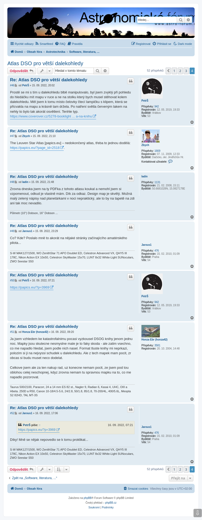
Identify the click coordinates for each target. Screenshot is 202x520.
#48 (12, 182)
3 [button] (186, 70)
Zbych (145, 145)
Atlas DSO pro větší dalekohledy (45, 63)
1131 (157, 182)
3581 (157, 345)
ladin (144, 176)
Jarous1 (146, 244)
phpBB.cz (110, 502)
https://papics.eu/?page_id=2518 (35, 148)
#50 (12, 280)
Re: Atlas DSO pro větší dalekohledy (48, 79)
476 (156, 250)
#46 (12, 85)
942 (156, 106)
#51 (12, 331)
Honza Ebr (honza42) (154, 339)
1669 (157, 150)
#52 (12, 413)
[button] (168, 71)
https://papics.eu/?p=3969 (29, 287)
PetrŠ (144, 100)
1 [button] (174, 70)
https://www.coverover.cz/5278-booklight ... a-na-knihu (51, 116)
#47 (12, 136)
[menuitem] (44, 44)
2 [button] (180, 70)
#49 (12, 231)
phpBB (88, 498)
